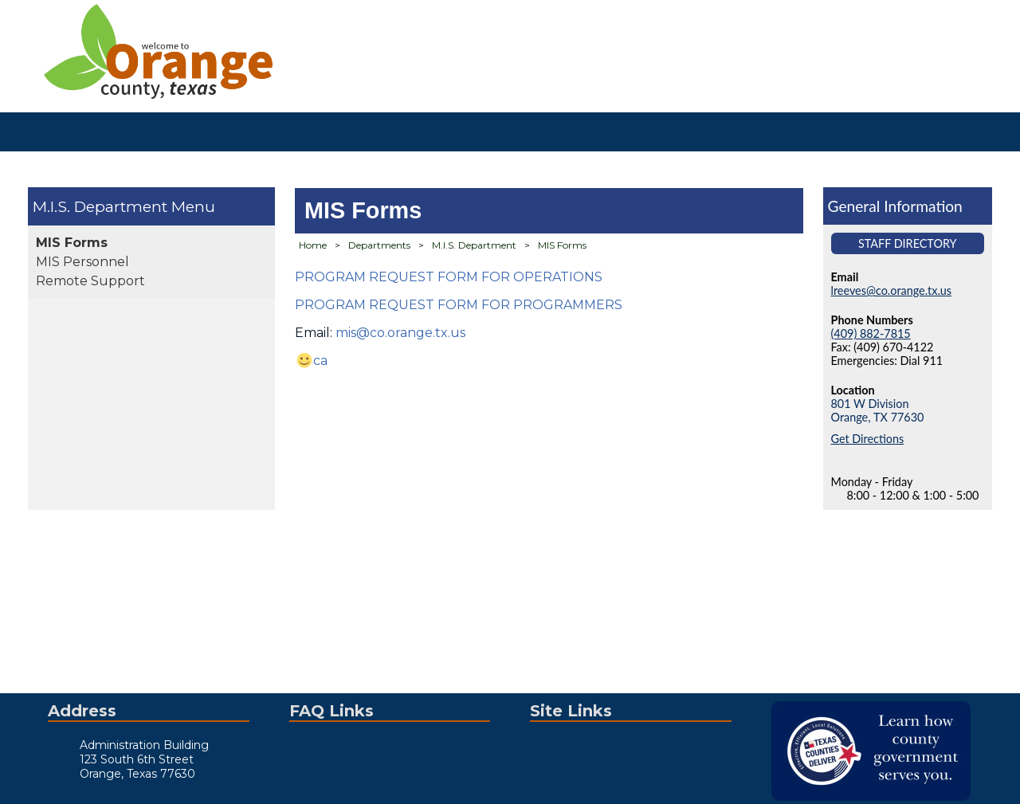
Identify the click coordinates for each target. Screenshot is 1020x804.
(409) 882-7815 (871, 333)
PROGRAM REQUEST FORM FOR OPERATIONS (448, 276)
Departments (379, 245)
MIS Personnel (82, 261)
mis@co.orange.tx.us (400, 332)
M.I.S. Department (100, 206)
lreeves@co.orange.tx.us (891, 290)
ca (320, 360)
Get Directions (867, 438)
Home (313, 245)
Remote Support (90, 280)
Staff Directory (907, 243)
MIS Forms (72, 242)
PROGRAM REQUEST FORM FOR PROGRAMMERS (458, 304)
